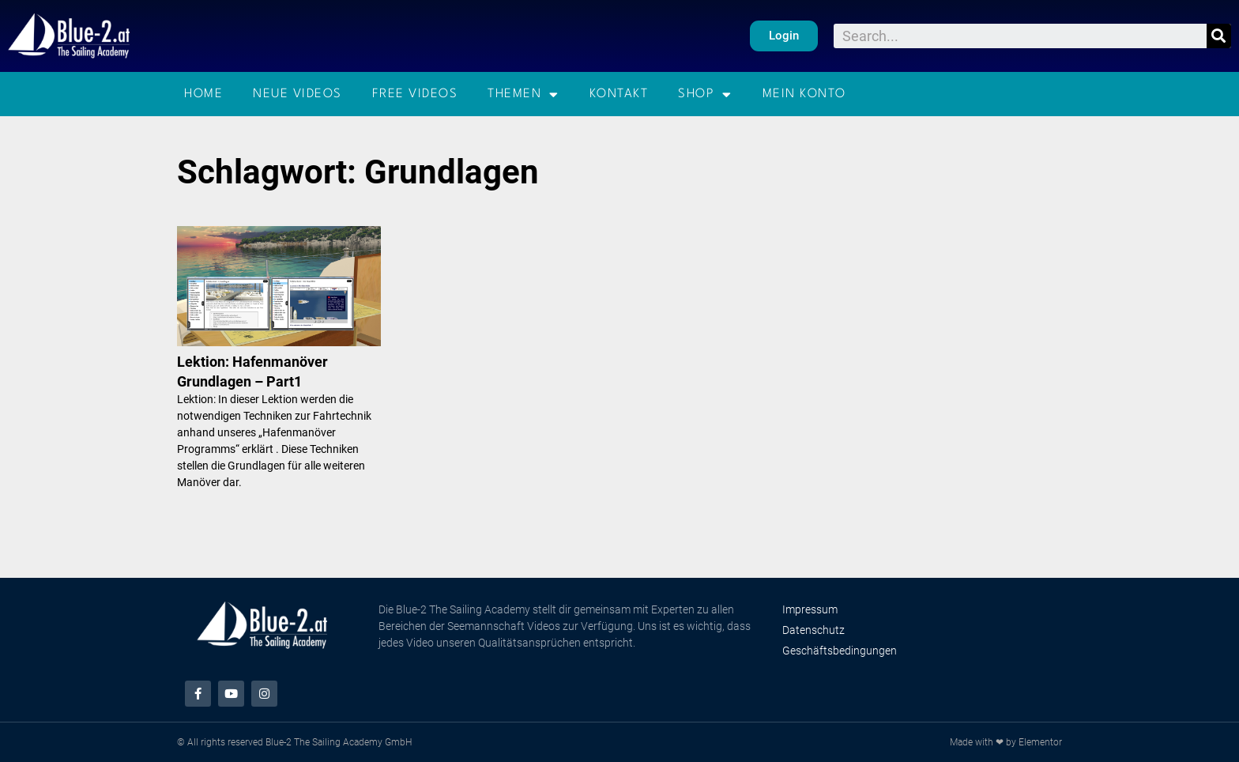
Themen (523, 94)
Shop (705, 94)
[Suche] (1219, 36)
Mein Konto (804, 94)
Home (203, 94)
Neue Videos (297, 94)
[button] (784, 36)
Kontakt (619, 94)
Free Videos (415, 94)
